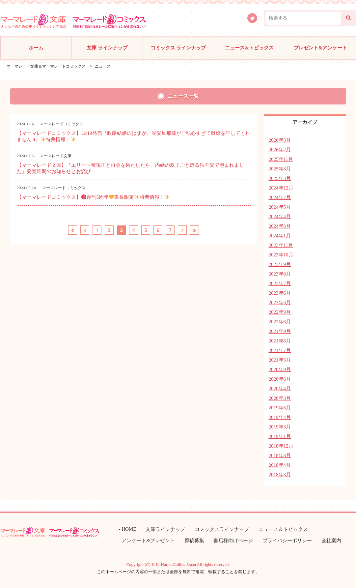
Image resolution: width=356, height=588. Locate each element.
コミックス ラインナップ (178, 47)
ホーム (36, 47)
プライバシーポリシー (287, 540)
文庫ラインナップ (165, 529)
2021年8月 (280, 340)
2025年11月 (281, 159)
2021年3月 (280, 360)
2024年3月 (280, 226)
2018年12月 (281, 446)
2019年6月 (280, 407)
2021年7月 (280, 350)
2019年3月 (280, 426)
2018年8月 (280, 455)
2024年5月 (280, 207)
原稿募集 (194, 540)
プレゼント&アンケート (320, 47)
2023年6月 (280, 293)
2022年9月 (280, 312)
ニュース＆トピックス (283, 529)
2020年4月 (280, 388)
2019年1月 (280, 436)
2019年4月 (280, 417)
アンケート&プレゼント (148, 540)
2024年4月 (280, 216)
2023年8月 (280, 274)
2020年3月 (280, 398)
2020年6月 (280, 379)
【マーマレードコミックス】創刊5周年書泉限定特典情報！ (93, 197)
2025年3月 (280, 178)
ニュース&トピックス (249, 47)
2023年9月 (280, 264)
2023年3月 (280, 302)
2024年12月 (281, 188)
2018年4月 (280, 465)
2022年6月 (280, 321)
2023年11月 (281, 245)
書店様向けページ (233, 540)
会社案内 (331, 540)
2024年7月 (280, 197)
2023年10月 (281, 254)
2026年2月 (280, 149)
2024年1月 (280, 235)
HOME (129, 529)
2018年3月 (280, 474)
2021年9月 (280, 331)
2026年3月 (280, 140)
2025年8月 (280, 168)
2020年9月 (280, 369)
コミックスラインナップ (222, 529)
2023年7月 (280, 283)
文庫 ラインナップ (107, 47)
